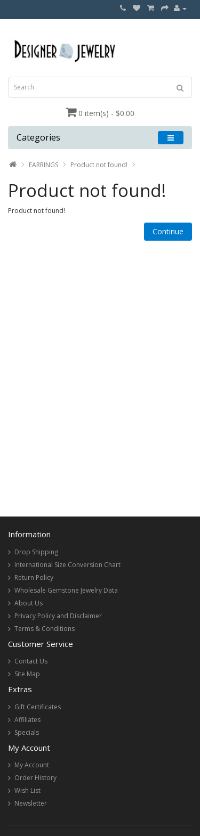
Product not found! (98, 164)
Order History (35, 777)
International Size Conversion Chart (67, 564)
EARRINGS (43, 164)
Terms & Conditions (44, 628)
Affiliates (27, 719)
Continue (168, 231)
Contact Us (30, 661)
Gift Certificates (37, 706)
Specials (26, 732)
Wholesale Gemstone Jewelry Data (66, 590)
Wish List (27, 790)
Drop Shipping (36, 551)
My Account (31, 764)
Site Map (27, 673)
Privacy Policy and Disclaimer (58, 615)
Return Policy (33, 577)
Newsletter (30, 803)
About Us (28, 603)
